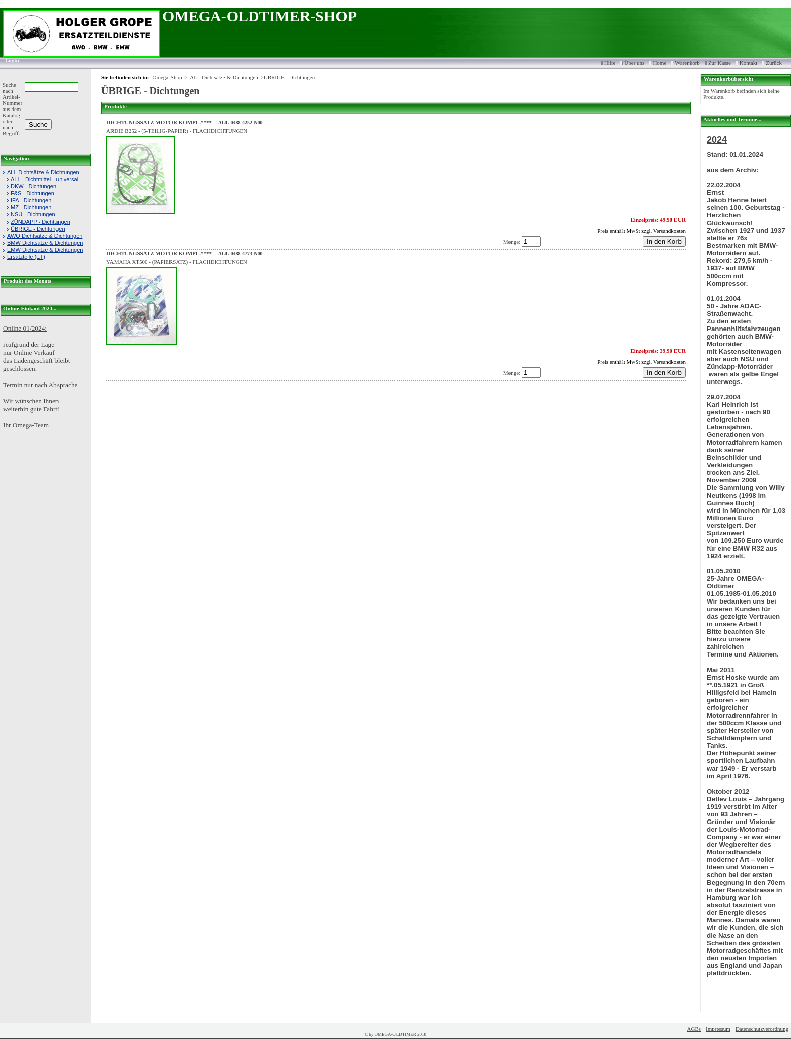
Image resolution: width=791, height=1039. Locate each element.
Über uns (634, 63)
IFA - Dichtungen (31, 200)
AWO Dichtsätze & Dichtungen (44, 236)
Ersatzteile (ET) (26, 257)
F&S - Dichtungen (32, 193)
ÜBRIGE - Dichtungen (38, 229)
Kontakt (748, 63)
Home (659, 63)
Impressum (718, 1029)
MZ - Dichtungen (31, 207)
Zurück (774, 63)
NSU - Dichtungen (33, 214)
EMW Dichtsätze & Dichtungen (45, 250)
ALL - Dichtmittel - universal (44, 179)
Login (9, 60)
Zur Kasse (719, 63)
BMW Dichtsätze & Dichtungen (45, 243)
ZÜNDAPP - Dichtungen (40, 221)
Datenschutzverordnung (762, 1029)
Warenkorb (687, 63)
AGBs (694, 1029)
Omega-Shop (167, 77)
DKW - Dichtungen (33, 186)
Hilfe (610, 63)
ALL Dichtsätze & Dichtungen (43, 172)
